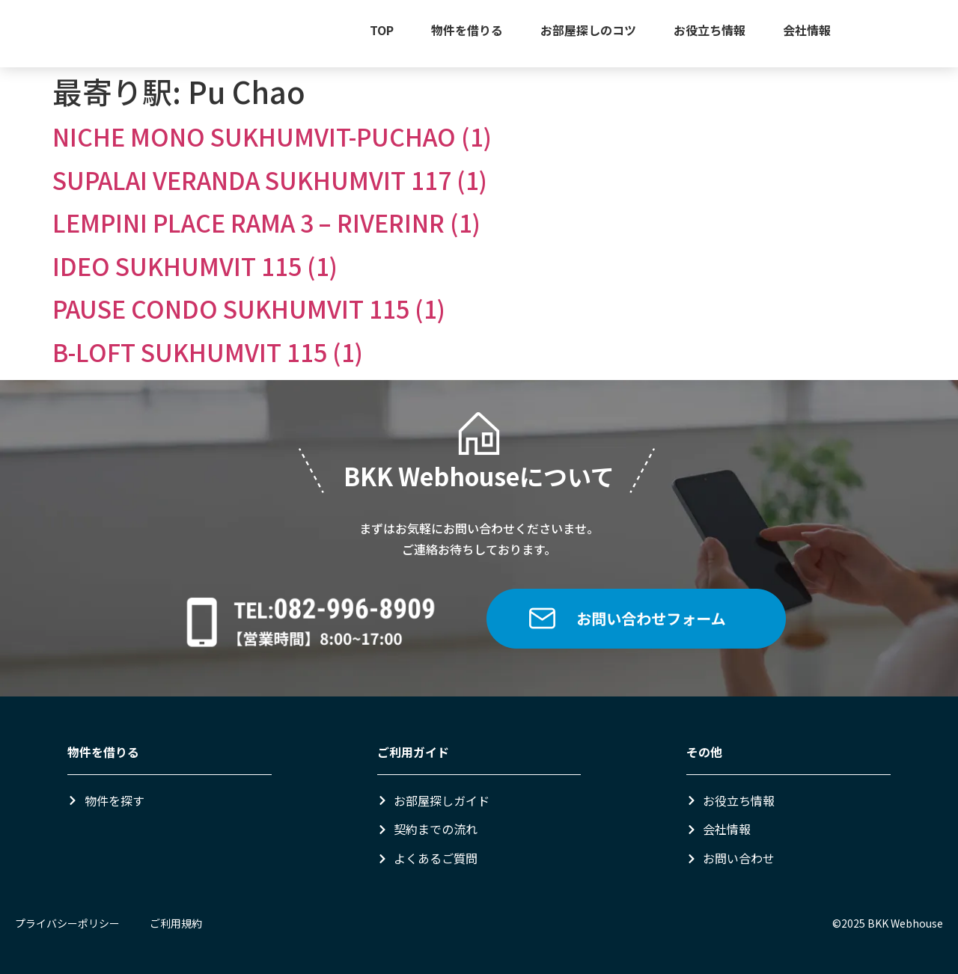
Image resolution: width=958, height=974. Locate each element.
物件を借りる (467, 30)
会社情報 (807, 30)
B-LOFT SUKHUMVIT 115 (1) (207, 351)
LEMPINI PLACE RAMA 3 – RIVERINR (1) (266, 222)
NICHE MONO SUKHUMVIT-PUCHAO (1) (272, 136)
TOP (382, 30)
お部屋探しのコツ (588, 30)
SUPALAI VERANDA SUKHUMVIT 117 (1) (269, 179)
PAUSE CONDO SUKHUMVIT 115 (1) (248, 308)
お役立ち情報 (709, 30)
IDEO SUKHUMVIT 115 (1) (195, 265)
